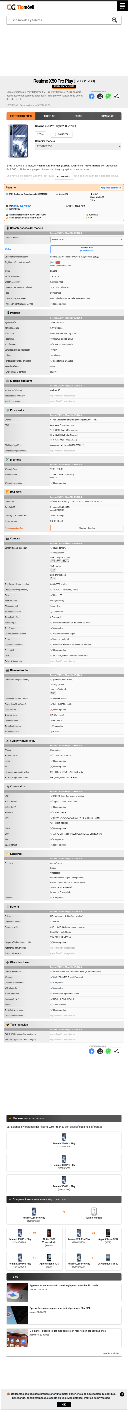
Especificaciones (21, 116)
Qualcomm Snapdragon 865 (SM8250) (74, 420)
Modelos (49, 116)
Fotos (78, 116)
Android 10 (55, 390)
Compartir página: (117, 96)
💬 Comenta (61, 134)
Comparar (107, 116)
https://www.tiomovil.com (25, 7)
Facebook (91, 96)
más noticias (112, 1353)
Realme (53, 271)
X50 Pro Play (87, 249)
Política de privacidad (97, 1398)
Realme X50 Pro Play (64, 1140)
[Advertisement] (64, 50)
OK (64, 1404)
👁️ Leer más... (64, 176)
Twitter (100, 96)
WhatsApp (108, 96)
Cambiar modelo (45, 141)
